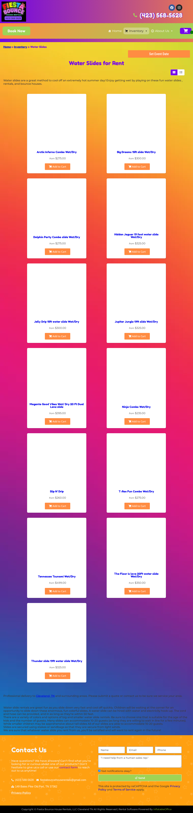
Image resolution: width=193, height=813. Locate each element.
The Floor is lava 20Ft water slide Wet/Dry (136, 575)
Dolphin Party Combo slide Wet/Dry (56, 237)
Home (117, 31)
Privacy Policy (21, 792)
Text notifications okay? (116, 771)
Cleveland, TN (45, 696)
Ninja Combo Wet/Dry (136, 407)
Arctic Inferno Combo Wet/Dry (57, 152)
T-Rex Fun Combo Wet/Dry (136, 491)
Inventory (138, 31)
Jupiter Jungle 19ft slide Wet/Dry (136, 321)
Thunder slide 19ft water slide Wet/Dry (56, 661)
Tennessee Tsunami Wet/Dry (57, 576)
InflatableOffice (162, 809)
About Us (164, 31)
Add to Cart (57, 166)
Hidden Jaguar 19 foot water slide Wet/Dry (136, 236)
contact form (68, 767)
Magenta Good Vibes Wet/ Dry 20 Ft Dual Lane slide (57, 405)
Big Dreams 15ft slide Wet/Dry (136, 152)
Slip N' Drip (57, 491)
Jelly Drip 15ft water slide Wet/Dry (56, 321)
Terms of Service (124, 789)
